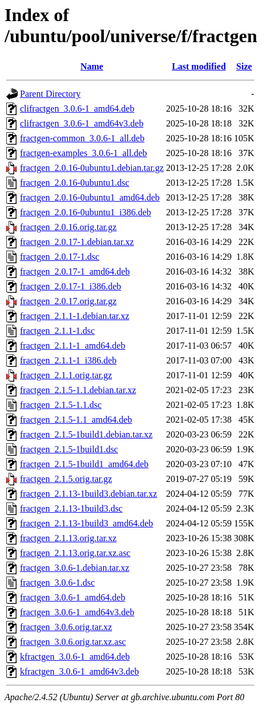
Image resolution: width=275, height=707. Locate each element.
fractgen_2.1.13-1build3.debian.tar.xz (88, 493)
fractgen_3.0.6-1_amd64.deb (72, 597)
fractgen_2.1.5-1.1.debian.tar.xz (78, 390)
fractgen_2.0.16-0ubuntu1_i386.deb (85, 212)
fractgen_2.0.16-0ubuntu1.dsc (75, 182)
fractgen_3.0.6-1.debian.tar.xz (74, 568)
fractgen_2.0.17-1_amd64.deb (75, 271)
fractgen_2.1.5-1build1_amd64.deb (84, 464)
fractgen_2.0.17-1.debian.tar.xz (77, 242)
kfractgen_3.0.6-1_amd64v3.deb (79, 671)
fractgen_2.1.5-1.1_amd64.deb (76, 419)
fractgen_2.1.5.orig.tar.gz (66, 479)
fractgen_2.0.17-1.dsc (59, 256)
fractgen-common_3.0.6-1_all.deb (82, 138)
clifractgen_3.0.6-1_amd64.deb (77, 108)
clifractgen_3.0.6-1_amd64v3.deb (81, 123)
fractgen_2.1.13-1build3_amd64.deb (86, 523)
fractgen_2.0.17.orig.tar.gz (68, 301)
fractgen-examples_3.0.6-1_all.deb (83, 153)
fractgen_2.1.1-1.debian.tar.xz (74, 316)
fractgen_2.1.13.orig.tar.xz (68, 538)
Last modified (199, 66)
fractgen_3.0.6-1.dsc (57, 582)
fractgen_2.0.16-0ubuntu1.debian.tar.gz (92, 168)
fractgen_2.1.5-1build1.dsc (69, 449)
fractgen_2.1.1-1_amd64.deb (72, 345)
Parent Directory (50, 94)
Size (244, 66)
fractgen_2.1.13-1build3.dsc (71, 508)
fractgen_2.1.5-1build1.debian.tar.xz (86, 434)
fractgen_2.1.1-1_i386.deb (68, 360)
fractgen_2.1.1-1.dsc (57, 331)
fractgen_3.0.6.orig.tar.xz (66, 627)
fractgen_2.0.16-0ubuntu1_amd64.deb (90, 197)
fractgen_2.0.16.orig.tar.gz (68, 227)
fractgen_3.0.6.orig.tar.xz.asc (73, 642)
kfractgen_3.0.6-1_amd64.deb (75, 656)
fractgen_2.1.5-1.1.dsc (61, 405)
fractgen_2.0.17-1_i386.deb (70, 286)
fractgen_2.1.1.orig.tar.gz (66, 375)
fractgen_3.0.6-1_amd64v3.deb (77, 612)
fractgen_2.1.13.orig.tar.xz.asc (75, 553)
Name (91, 66)
